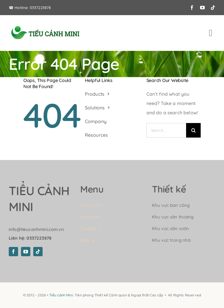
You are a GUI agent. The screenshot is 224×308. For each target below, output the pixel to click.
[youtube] (202, 7)
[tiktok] (213, 7)
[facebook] (192, 7)
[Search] (193, 130)
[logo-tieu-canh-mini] (45, 26)
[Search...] (166, 130)
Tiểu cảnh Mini (61, 295)
